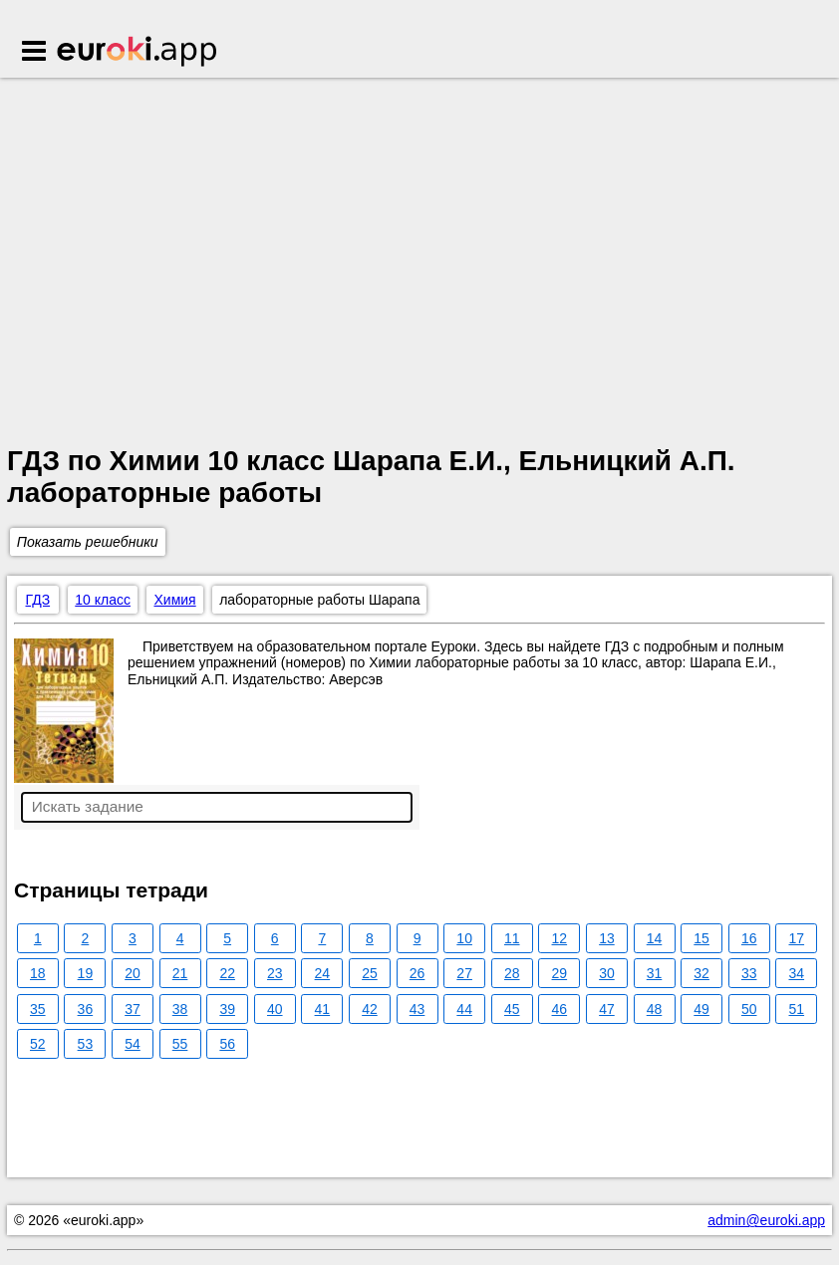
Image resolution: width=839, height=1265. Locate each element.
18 (38, 973)
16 (749, 938)
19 (86, 973)
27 (464, 973)
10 (464, 938)
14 (655, 938)
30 (607, 973)
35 (38, 1009)
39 (227, 1009)
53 (86, 1044)
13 (607, 938)
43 (417, 1009)
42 (370, 1009)
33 (749, 973)
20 (132, 973)
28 (512, 973)
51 (797, 1009)
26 (417, 973)
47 (607, 1009)
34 (797, 973)
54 (132, 1044)
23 (275, 973)
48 (655, 1009)
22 (227, 973)
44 (464, 1009)
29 (560, 973)
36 (86, 1009)
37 (132, 1009)
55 (180, 1044)
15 (701, 938)
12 (560, 938)
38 (180, 1009)
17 (797, 938)
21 (180, 973)
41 (323, 1009)
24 (323, 973)
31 (655, 973)
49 (701, 1009)
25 (370, 973)
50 (749, 1009)
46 (560, 1009)
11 (512, 938)
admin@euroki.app (766, 1220)
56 (227, 1044)
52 (38, 1044)
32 (701, 973)
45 (512, 1009)
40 (275, 1009)
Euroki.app (138, 53)
